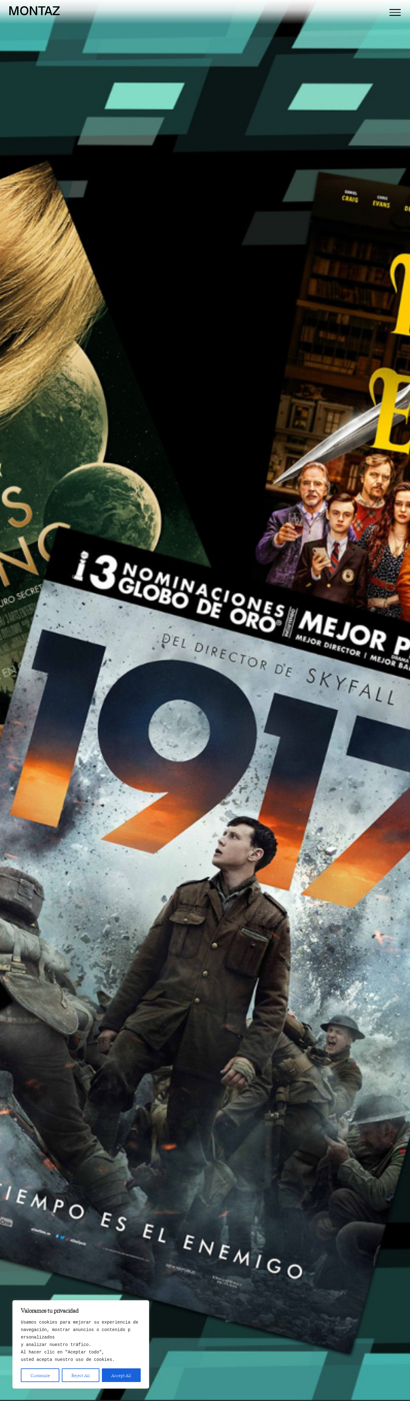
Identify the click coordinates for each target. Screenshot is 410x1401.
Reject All (80, 1375)
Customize (40, 1375)
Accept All (121, 1375)
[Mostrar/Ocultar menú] (395, 12)
